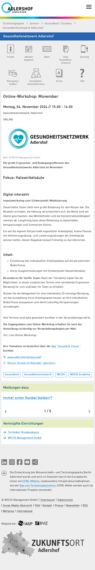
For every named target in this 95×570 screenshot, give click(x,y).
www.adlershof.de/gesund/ (22, 357)
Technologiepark (14, 23)
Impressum (47, 500)
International (25, 511)
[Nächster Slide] (89, 411)
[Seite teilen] (35, 462)
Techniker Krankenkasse (23, 432)
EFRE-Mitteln (30, 481)
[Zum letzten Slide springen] (6, 411)
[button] (4, 462)
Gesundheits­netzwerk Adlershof (23, 28)
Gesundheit (12, 374)
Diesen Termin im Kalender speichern (29, 363)
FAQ (37, 505)
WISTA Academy (80, 374)
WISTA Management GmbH (24, 438)
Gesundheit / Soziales (58, 23)
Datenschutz (65, 500)
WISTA (61, 374)
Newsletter (73, 505)
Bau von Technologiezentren (38, 485)
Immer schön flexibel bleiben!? (27, 398)
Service (35, 23)
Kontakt (47, 505)
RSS (85, 505)
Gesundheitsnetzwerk (38, 374)
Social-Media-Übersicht (17, 505)
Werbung (8, 511)
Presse (59, 505)
